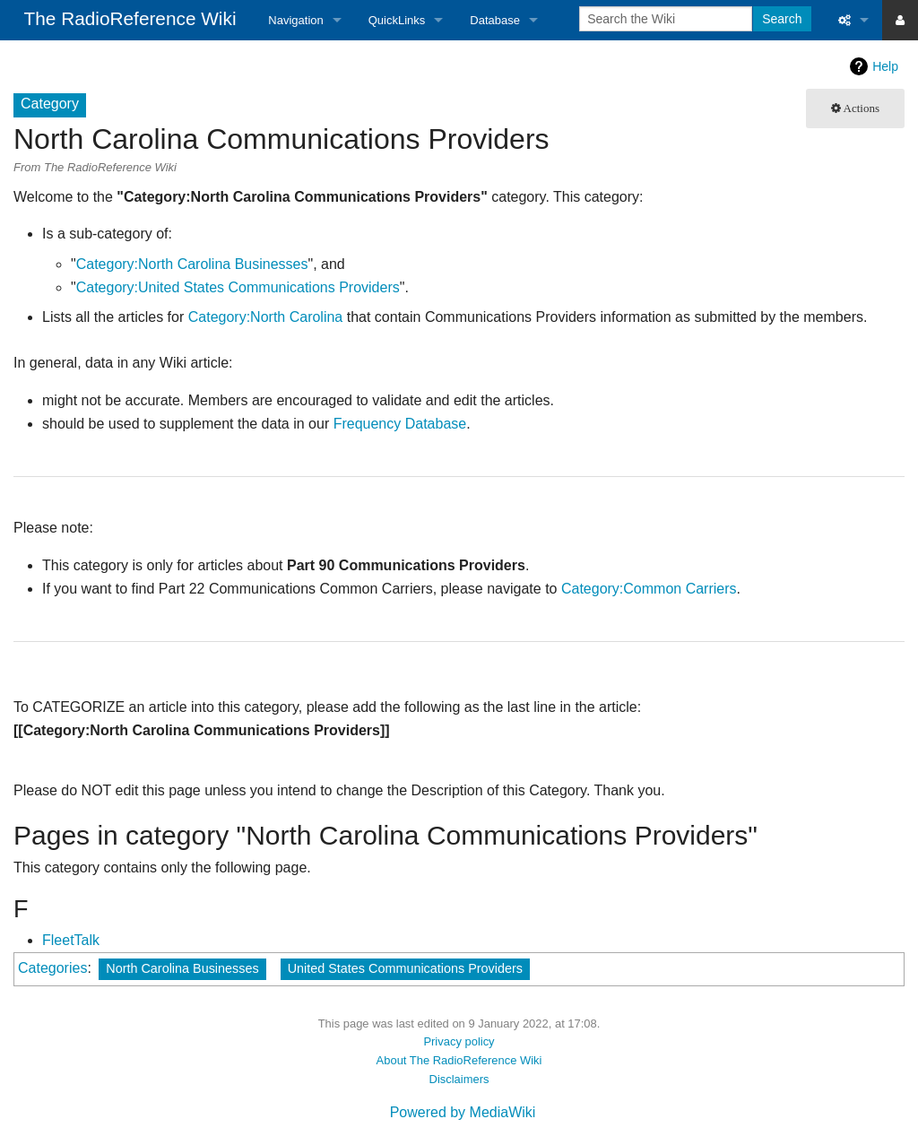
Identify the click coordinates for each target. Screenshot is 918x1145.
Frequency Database (400, 423)
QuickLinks (397, 20)
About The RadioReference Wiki (459, 1060)
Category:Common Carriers (649, 588)
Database (495, 20)
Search (781, 19)
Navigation (295, 20)
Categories (52, 968)
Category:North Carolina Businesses (192, 264)
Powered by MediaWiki (463, 1112)
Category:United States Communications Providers (238, 287)
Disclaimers (459, 1079)
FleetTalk (71, 940)
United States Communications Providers (405, 968)
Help (885, 66)
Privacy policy (458, 1041)
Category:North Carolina (265, 317)
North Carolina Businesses (182, 968)
